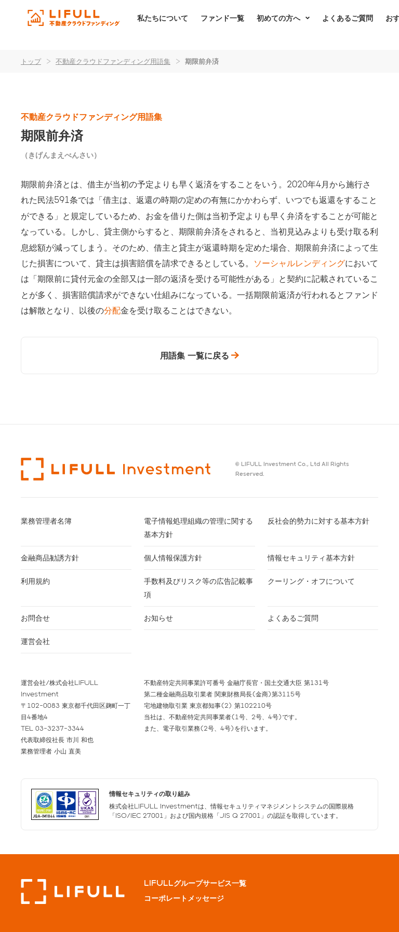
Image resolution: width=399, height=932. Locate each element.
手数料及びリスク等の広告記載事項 (198, 588)
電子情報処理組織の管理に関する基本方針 (198, 527)
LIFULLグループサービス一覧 (195, 883)
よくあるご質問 (347, 24)
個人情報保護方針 (173, 557)
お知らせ (158, 617)
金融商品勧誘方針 (50, 557)
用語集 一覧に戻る (194, 355)
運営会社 (35, 641)
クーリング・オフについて (311, 581)
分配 (112, 310)
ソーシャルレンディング (299, 263)
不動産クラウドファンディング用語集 (113, 61)
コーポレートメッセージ (184, 898)
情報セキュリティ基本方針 (311, 557)
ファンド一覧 (222, 24)
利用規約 (35, 581)
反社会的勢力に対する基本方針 (318, 520)
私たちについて (162, 24)
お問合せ (35, 617)
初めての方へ (278, 24)
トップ (31, 61)
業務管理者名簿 (46, 520)
